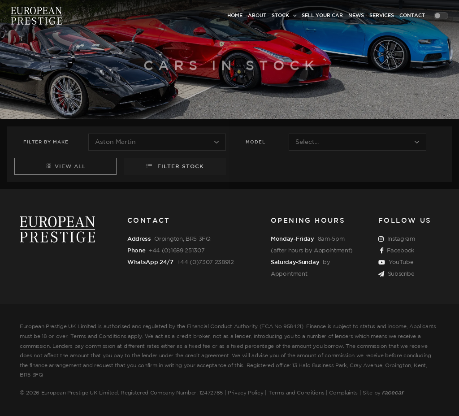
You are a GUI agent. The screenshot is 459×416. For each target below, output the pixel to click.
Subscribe (396, 274)
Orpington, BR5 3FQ (182, 239)
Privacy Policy (246, 392)
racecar (393, 392)
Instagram (396, 239)
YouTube (395, 262)
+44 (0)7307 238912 (205, 262)
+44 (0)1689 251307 (176, 250)
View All (66, 165)
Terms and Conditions (296, 392)
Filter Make (46, 142)
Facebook (397, 251)
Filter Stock (175, 165)
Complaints (343, 392)
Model (255, 142)
